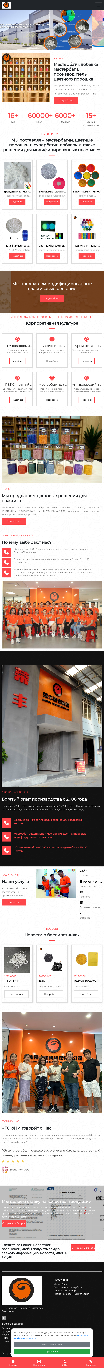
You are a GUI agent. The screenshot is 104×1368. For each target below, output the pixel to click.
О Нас (65, 1362)
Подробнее (66, 100)
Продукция (39, 1362)
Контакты (91, 1362)
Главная (13, 1362)
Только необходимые (52, 1344)
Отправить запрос (14, 1223)
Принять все (52, 1351)
